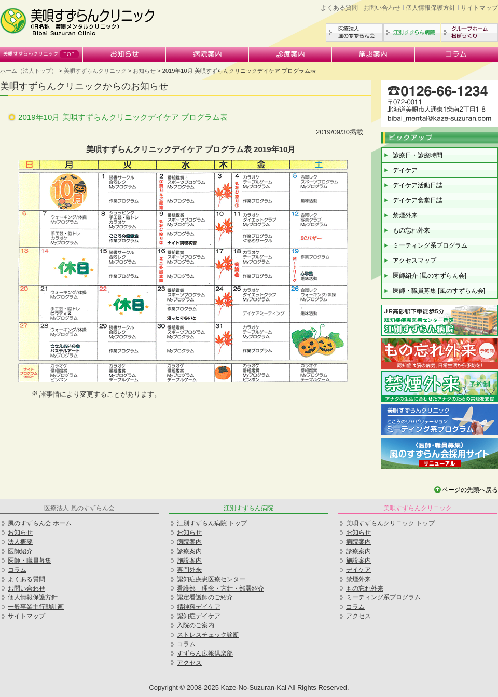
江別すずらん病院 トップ (212, 523)
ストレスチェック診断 (208, 634)
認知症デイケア (198, 616)
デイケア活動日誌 (417, 185)
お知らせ (124, 54)
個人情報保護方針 (430, 7)
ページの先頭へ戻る (470, 490)
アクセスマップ (414, 260)
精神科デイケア (198, 606)
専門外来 (189, 569)
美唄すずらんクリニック (41, 54)
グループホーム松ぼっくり (469, 32)
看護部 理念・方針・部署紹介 (220, 588)
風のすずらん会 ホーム (40, 523)
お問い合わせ (381, 7)
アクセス (189, 662)
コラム (456, 54)
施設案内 (373, 54)
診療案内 (290, 54)
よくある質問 (339, 7)
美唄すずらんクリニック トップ (390, 523)
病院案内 (207, 54)
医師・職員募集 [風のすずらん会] (439, 290)
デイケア (405, 170)
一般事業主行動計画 (36, 606)
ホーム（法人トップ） (28, 70)
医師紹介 (20, 551)
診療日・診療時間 (417, 155)
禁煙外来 (405, 215)
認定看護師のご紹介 (205, 597)
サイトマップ (479, 7)
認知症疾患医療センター (211, 579)
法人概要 (20, 541)
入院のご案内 (195, 625)
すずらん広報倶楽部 (205, 653)
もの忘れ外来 (411, 230)
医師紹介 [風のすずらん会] (429, 275)
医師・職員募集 (29, 560)
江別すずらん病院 (411, 32)
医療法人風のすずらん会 (354, 32)
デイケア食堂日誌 (417, 200)
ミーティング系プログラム (430, 245)
